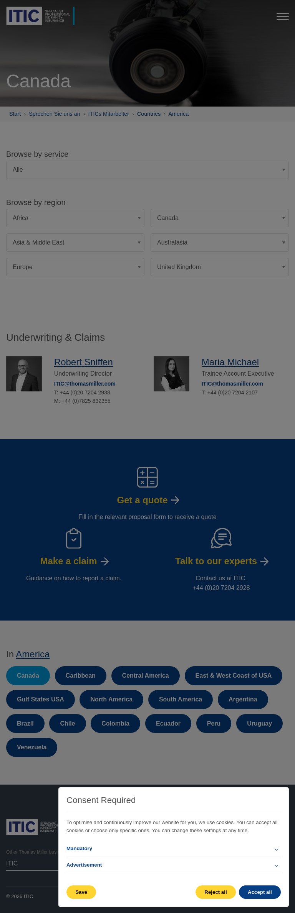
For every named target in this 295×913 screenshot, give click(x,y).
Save (81, 892)
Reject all (215, 892)
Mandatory (79, 848)
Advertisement (84, 865)
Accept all (260, 892)
